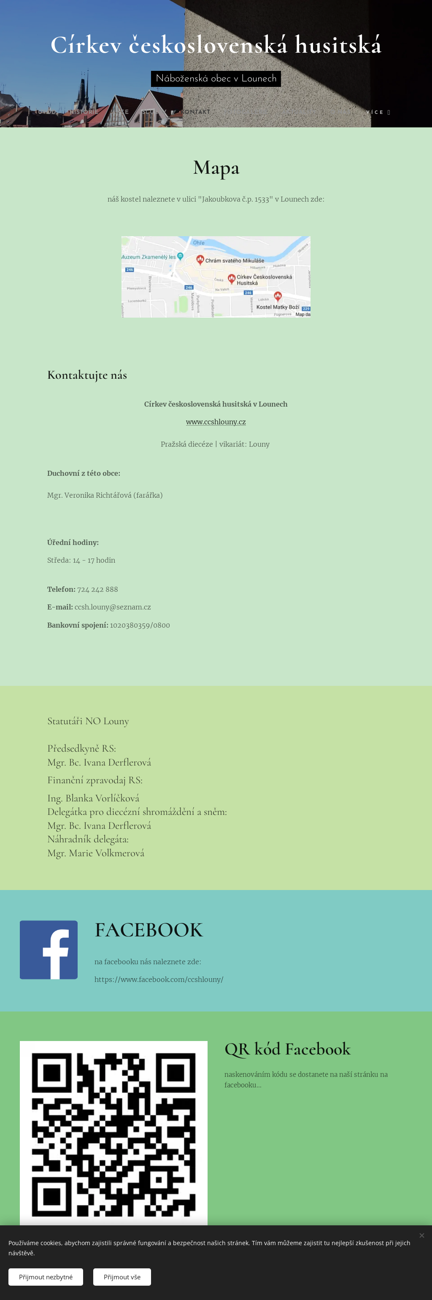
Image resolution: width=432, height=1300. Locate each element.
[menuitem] (32, 112)
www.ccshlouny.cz (216, 422)
